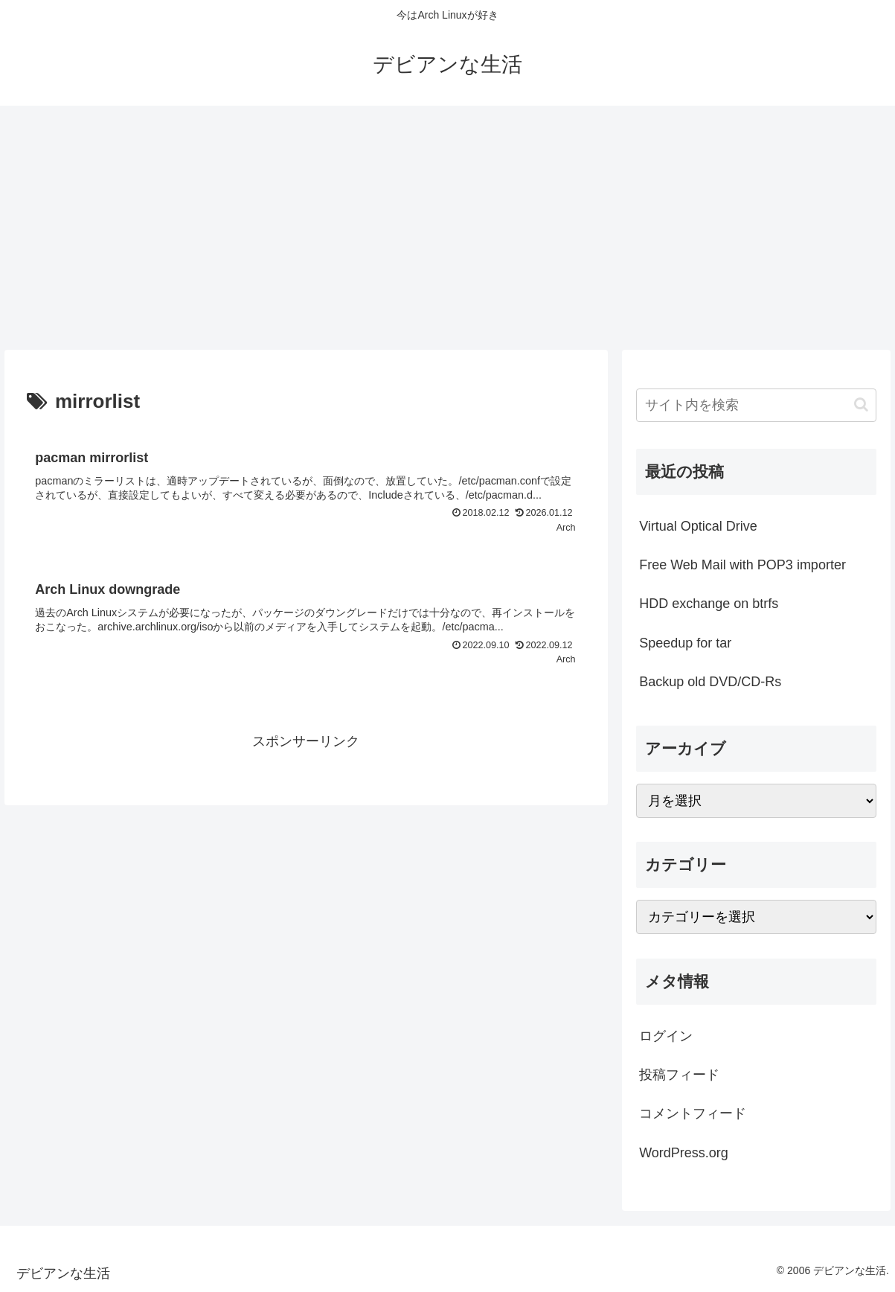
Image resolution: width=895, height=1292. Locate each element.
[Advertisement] (447, 228)
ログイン (666, 1036)
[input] (756, 405)
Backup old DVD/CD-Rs (710, 681)
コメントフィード (692, 1113)
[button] (861, 404)
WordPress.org (683, 1152)
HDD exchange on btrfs (708, 603)
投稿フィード (679, 1074)
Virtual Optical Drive (698, 526)
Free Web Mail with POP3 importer (742, 564)
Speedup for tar (685, 643)
